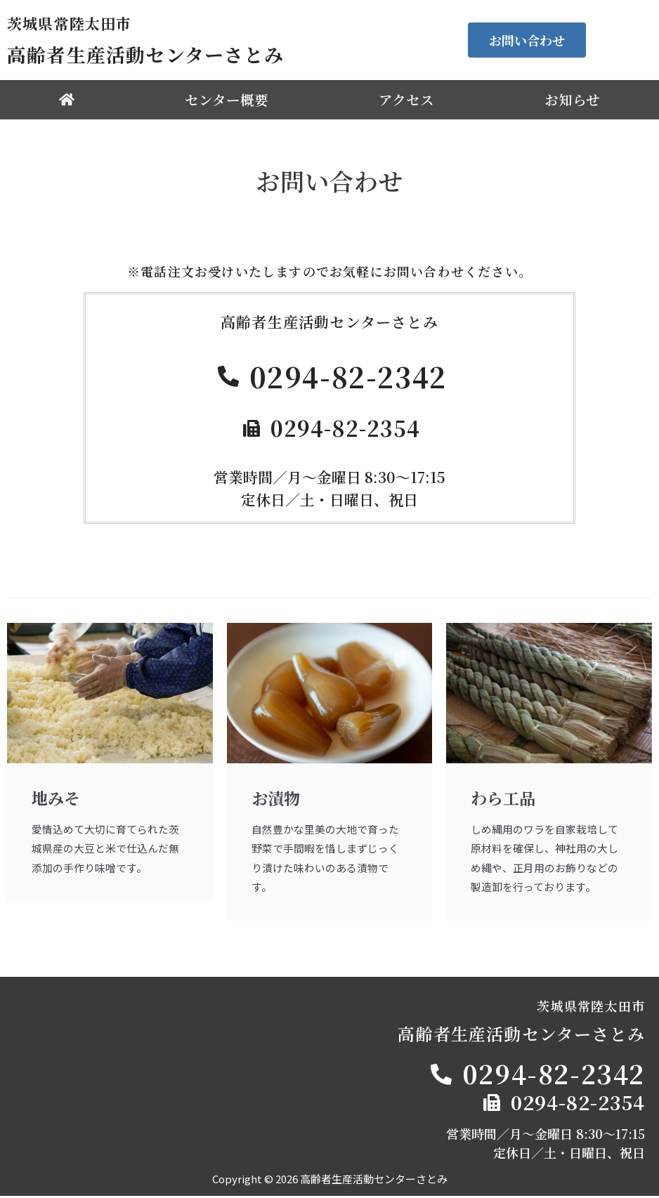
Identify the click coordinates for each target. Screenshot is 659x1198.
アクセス (406, 100)
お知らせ (572, 100)
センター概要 (226, 100)
